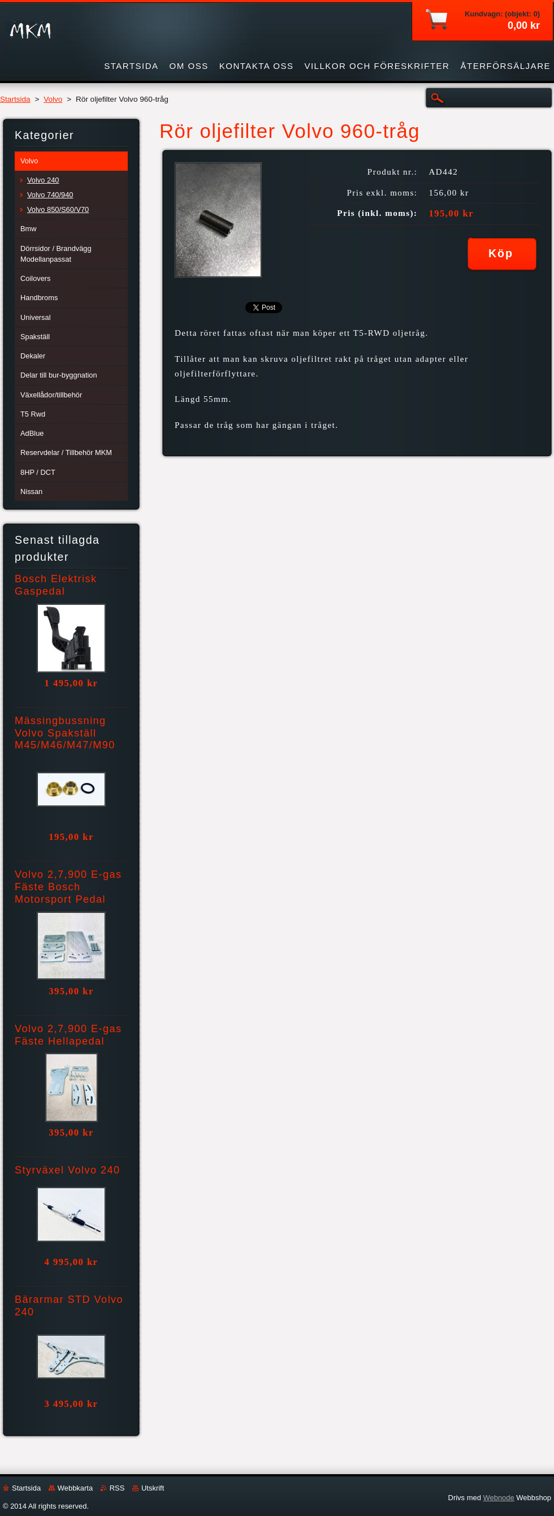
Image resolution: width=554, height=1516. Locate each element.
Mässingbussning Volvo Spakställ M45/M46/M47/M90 (65, 733)
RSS (117, 1488)
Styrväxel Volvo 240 (67, 1170)
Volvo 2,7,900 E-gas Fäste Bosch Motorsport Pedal (68, 887)
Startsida (15, 99)
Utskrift (152, 1488)
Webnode (498, 1497)
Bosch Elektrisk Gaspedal (56, 585)
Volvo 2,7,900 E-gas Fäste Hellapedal (68, 1035)
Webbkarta (75, 1488)
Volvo (53, 99)
